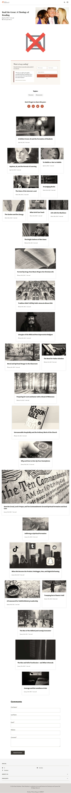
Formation (31, 95)
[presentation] (67, 2)
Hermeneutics (39, 95)
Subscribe (47, 76)
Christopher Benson (8, 20)
